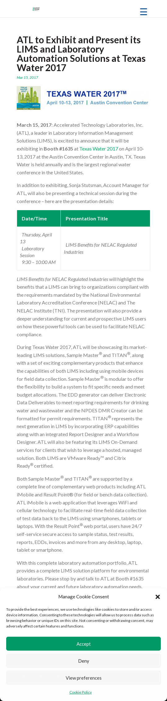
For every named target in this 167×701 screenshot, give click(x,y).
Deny (83, 661)
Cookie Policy (80, 692)
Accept (84, 644)
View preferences (84, 678)
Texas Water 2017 (98, 148)
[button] (158, 597)
